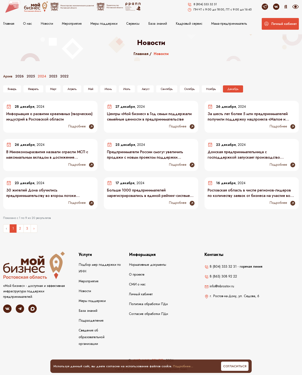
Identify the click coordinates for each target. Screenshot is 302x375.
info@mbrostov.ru (219, 286)
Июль (126, 89)
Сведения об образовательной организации (91, 337)
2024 (42, 76)
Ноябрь (211, 89)
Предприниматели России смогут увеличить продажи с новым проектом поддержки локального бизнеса (145, 154)
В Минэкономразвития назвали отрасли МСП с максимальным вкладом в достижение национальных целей (47, 154)
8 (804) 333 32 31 (220, 266)
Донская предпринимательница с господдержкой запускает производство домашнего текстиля (244, 154)
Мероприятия (72, 23)
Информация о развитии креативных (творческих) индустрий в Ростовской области (49, 116)
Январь (12, 89)
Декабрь (233, 89)
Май (90, 89)
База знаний (157, 23)
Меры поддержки (103, 23)
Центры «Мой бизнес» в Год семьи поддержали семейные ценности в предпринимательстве (149, 116)
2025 (31, 76)
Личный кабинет (141, 294)
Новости (47, 23)
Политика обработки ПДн (148, 304)
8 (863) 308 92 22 (220, 276)
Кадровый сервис (189, 23)
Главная (8, 23)
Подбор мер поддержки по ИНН (100, 268)
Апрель (72, 89)
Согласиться (234, 366)
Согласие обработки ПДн (148, 313)
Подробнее (81, 127)
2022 (64, 76)
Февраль (33, 89)
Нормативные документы (147, 264)
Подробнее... (183, 366)
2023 (53, 76)
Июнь (108, 89)
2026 (19, 76)
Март (53, 89)
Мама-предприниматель (229, 23)
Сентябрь (167, 89)
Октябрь (189, 89)
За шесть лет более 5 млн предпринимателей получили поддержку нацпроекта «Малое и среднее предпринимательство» (248, 116)
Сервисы (132, 23)
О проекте (136, 274)
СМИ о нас (137, 284)
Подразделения (91, 320)
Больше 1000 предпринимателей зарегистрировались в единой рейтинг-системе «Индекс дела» (148, 193)
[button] (280, 24)
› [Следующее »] (34, 228)
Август (145, 89)
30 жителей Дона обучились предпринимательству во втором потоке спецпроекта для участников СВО (41, 193)
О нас (27, 23)
